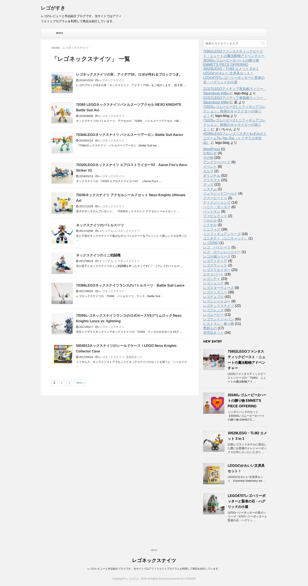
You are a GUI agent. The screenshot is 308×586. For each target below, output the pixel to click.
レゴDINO (211, 243)
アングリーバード (216, 162)
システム (210, 189)
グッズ (208, 184)
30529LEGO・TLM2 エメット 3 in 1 (230, 69)
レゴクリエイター (216, 270)
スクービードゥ (215, 198)
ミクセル (210, 225)
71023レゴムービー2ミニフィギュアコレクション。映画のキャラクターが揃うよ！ (234, 111)
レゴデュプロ (213, 297)
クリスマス (211, 180)
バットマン (211, 211)
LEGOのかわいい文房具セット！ (228, 73)
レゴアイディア (215, 261)
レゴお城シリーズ (216, 256)
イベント (210, 166)
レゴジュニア (213, 283)
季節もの (210, 328)
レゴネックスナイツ (111, 80)
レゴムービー (213, 315)
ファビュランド (215, 216)
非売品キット (134, 357)
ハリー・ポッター (216, 207)
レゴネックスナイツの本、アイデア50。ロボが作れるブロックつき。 (129, 74)
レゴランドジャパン (218, 319)
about (59, 32)
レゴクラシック (215, 265)
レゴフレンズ (213, 310)
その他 (208, 157)
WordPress (211, 149)
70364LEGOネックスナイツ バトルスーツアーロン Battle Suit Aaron (129, 135)
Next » (80, 382)
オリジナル (106, 231)
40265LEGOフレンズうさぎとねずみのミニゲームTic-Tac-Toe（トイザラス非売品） (235, 138)
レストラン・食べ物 (218, 323)
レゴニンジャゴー (216, 301)
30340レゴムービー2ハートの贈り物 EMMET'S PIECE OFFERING (247, 400)
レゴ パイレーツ (216, 247)
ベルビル (210, 220)
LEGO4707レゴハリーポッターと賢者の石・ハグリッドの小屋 (246, 501)
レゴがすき (53, 8)
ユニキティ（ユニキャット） (225, 238)
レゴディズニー (215, 292)
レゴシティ (211, 279)
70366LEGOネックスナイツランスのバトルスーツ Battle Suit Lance (130, 285)
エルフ (208, 171)
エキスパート (213, 274)
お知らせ (210, 153)
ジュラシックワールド (220, 193)
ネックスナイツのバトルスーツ (100, 225)
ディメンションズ (216, 202)
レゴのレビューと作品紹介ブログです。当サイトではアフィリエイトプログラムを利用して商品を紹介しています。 (154, 568)
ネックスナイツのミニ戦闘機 (98, 255)
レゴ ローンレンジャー (222, 252)
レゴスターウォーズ (218, 288)
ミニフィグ (211, 229)
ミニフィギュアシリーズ (222, 234)
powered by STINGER (183, 578)
